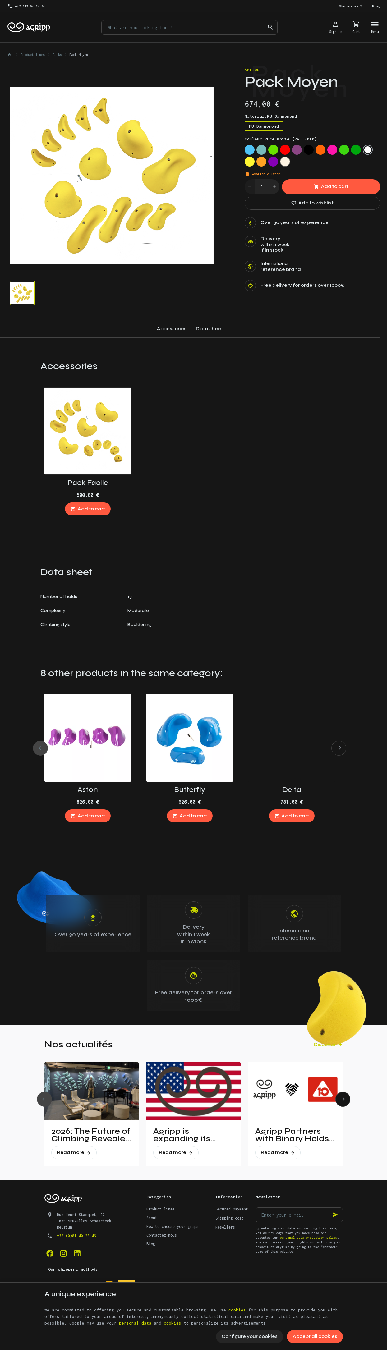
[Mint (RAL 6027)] (261, 150)
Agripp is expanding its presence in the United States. (186, 1135)
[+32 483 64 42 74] (26, 6)
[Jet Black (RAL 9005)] (309, 150)
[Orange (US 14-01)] (261, 162)
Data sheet (209, 329)
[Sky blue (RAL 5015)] (250, 150)
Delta (291, 789)
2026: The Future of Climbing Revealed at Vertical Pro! (91, 1135)
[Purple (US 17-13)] (273, 162)
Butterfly (189, 789)
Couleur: (281, 138)
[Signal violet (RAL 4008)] (297, 150)
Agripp (252, 69)
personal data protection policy (309, 1237)
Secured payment (231, 1209)
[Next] (338, 748)
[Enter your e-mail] (299, 1214)
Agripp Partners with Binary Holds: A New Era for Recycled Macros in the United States (293, 1135)
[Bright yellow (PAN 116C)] (250, 162)
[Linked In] (77, 1253)
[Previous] (40, 748)
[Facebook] (50, 1253)
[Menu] (375, 27)
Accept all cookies (315, 1336)
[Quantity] (262, 186)
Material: (271, 116)
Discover (325, 1044)
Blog (150, 1244)
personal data (135, 1322)
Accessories (172, 329)
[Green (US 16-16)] (356, 150)
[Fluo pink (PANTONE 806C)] (332, 150)
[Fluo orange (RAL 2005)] (320, 150)
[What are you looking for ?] (189, 27)
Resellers (225, 1227)
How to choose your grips (172, 1226)
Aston (87, 789)
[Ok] (335, 1214)
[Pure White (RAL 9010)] (368, 150)
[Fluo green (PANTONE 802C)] (344, 150)
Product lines (33, 55)
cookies (237, 1309)
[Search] (270, 27)
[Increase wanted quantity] (274, 186)
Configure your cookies (250, 1336)
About (151, 1217)
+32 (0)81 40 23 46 (76, 1235)
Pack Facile (87, 482)
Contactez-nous (161, 1235)
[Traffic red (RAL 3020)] (285, 150)
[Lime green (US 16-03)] (273, 150)
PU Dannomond (264, 126)
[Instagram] (63, 1253)
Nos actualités (78, 1044)
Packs (57, 55)
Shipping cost (229, 1218)
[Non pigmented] (285, 162)
